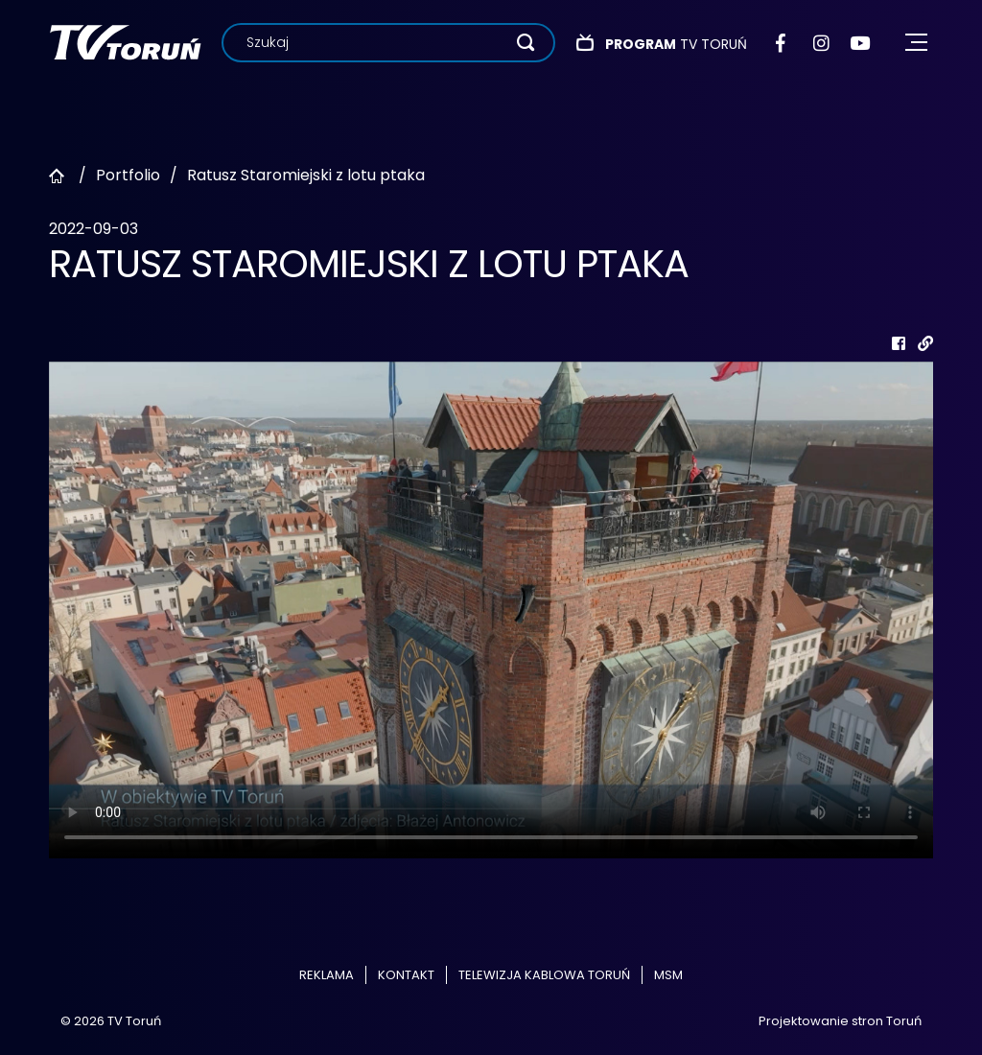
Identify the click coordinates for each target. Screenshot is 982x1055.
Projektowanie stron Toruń (840, 1021)
